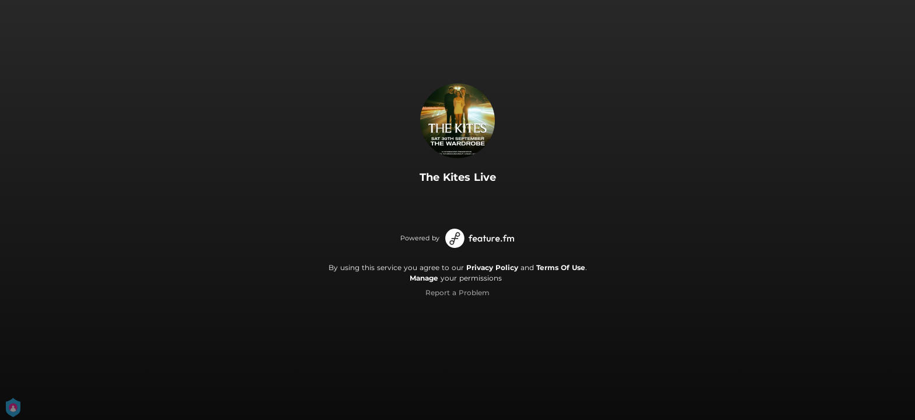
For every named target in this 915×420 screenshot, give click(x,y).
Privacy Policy (492, 267)
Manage (424, 278)
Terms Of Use (560, 267)
